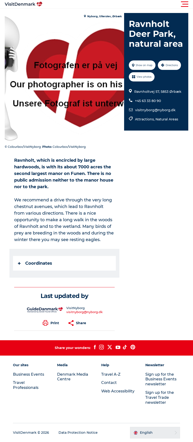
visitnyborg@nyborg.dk (155, 110)
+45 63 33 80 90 (148, 101)
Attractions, (145, 119)
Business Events (28, 374)
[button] (117, 4)
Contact (109, 382)
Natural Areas (166, 119)
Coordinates (35, 263)
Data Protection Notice (78, 432)
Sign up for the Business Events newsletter (160, 379)
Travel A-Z (111, 374)
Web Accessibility (117, 391)
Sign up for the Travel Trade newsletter (159, 397)
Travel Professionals (25, 385)
